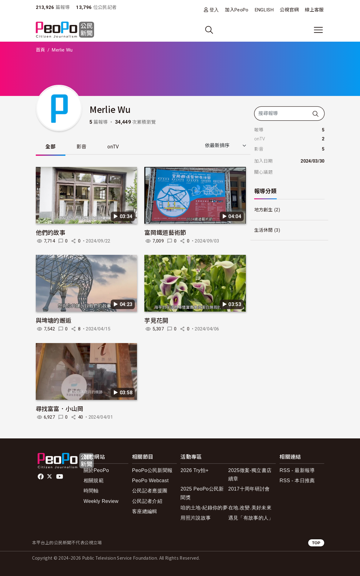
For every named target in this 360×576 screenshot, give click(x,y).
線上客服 (314, 10)
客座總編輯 (144, 511)
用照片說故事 (195, 517)
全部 (51, 147)
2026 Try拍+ (194, 470)
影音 (82, 147)
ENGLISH (264, 10)
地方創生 (263, 210)
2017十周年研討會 (249, 489)
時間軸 (91, 491)
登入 (214, 9)
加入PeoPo (236, 10)
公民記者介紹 (147, 501)
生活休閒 (263, 230)
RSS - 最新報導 (297, 470)
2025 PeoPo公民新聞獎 (202, 493)
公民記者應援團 (149, 491)
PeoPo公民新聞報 (152, 470)
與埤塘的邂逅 (54, 320)
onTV (113, 147)
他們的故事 (51, 232)
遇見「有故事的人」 (251, 517)
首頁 (40, 50)
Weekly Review (101, 501)
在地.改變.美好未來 (249, 507)
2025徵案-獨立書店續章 (249, 474)
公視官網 (289, 10)
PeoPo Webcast (150, 480)
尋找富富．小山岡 (60, 408)
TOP (316, 543)
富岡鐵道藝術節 (165, 232)
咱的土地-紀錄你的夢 (204, 507)
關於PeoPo (96, 470)
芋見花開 (156, 320)
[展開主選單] (318, 30)
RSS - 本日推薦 (297, 480)
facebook (41, 477)
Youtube (60, 477)
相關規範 (94, 480)
